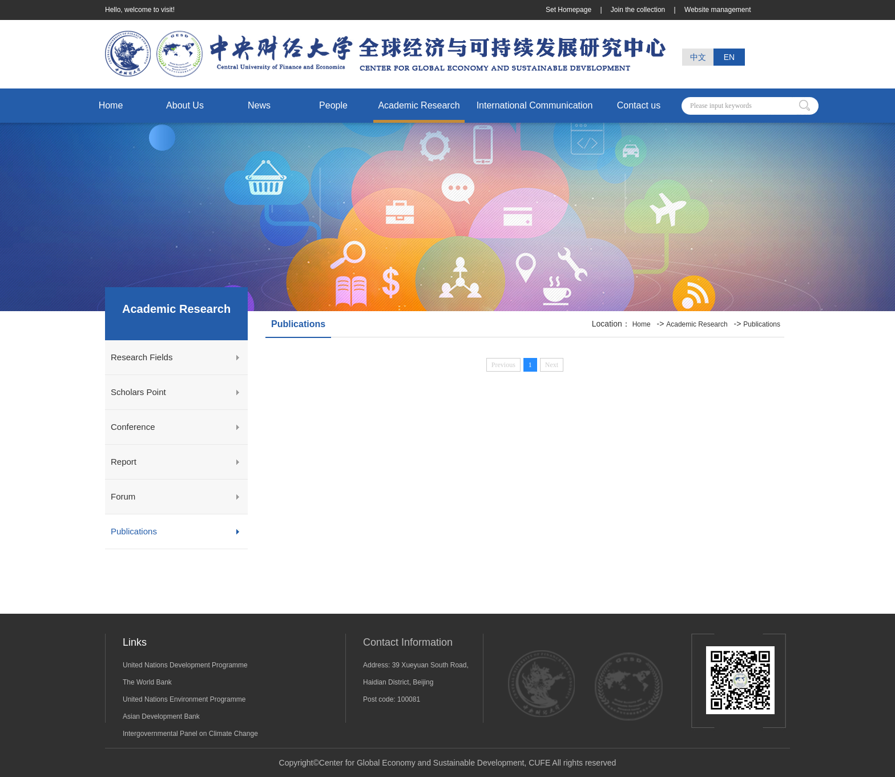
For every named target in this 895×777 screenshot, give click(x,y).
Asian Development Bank (161, 716)
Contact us (638, 105)
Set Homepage (569, 10)
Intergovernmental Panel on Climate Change (190, 734)
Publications (134, 531)
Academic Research (418, 105)
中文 (698, 57)
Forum (123, 496)
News (259, 105)
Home (111, 105)
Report (123, 461)
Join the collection (639, 10)
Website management (717, 10)
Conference (133, 427)
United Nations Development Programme (185, 665)
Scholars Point (138, 392)
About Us (185, 105)
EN (729, 57)
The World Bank (147, 682)
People (333, 105)
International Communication (535, 105)
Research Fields (141, 357)
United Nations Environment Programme (184, 699)
